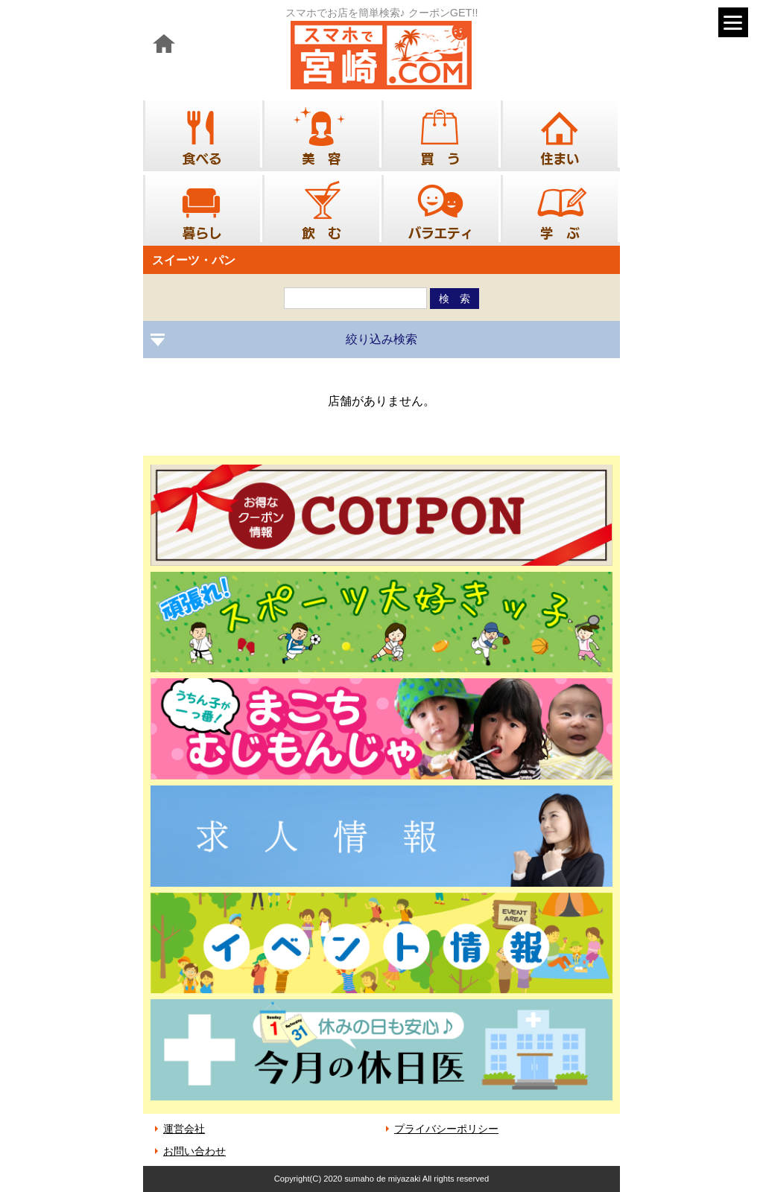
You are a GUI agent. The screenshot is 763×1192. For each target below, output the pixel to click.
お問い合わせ (194, 1151)
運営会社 (184, 1129)
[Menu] (733, 22)
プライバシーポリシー (446, 1129)
